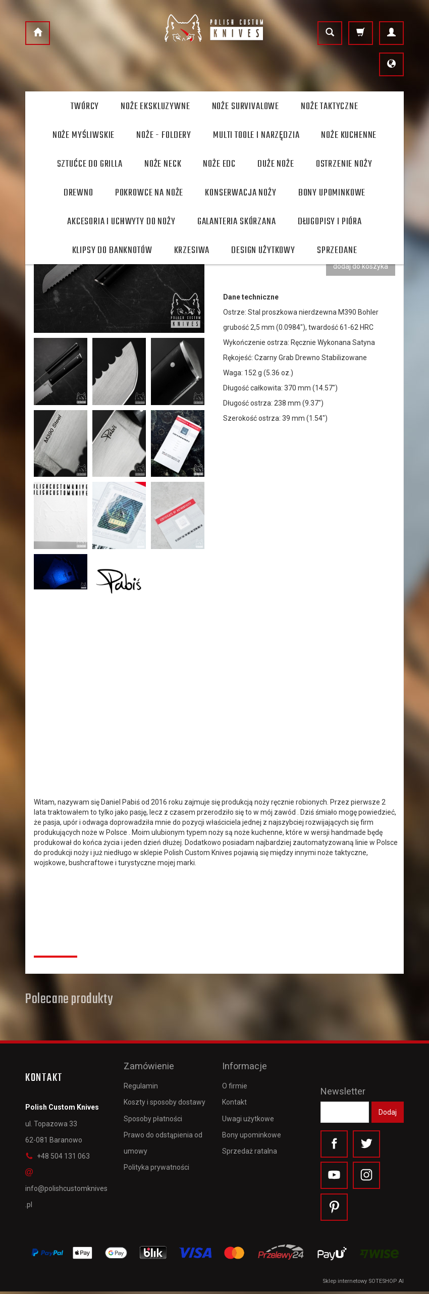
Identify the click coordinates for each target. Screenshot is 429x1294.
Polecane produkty (69, 999)
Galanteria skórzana (236, 221)
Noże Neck (163, 164)
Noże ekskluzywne (155, 106)
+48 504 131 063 (57, 1156)
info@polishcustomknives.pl (66, 1188)
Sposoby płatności (153, 1114)
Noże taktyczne (329, 106)
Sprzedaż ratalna (249, 1147)
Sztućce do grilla (90, 164)
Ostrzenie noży (344, 164)
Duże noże (275, 164)
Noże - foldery (163, 135)
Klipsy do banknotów (112, 250)
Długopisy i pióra (330, 221)
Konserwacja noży (240, 193)
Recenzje (55, 944)
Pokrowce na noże (149, 193)
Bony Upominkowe (332, 193)
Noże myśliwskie (83, 135)
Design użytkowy (263, 250)
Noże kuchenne (349, 135)
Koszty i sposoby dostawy (164, 1098)
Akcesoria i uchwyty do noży (121, 221)
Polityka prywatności (156, 1163)
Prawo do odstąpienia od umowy (163, 1138)
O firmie (234, 1082)
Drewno (78, 193)
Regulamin (141, 1082)
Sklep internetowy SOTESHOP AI (363, 1283)
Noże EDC (219, 164)
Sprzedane (337, 250)
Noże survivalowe (245, 106)
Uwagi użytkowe (248, 1114)
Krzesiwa (192, 250)
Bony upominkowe (251, 1130)
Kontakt (234, 1098)
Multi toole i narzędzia (256, 135)
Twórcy (85, 106)
